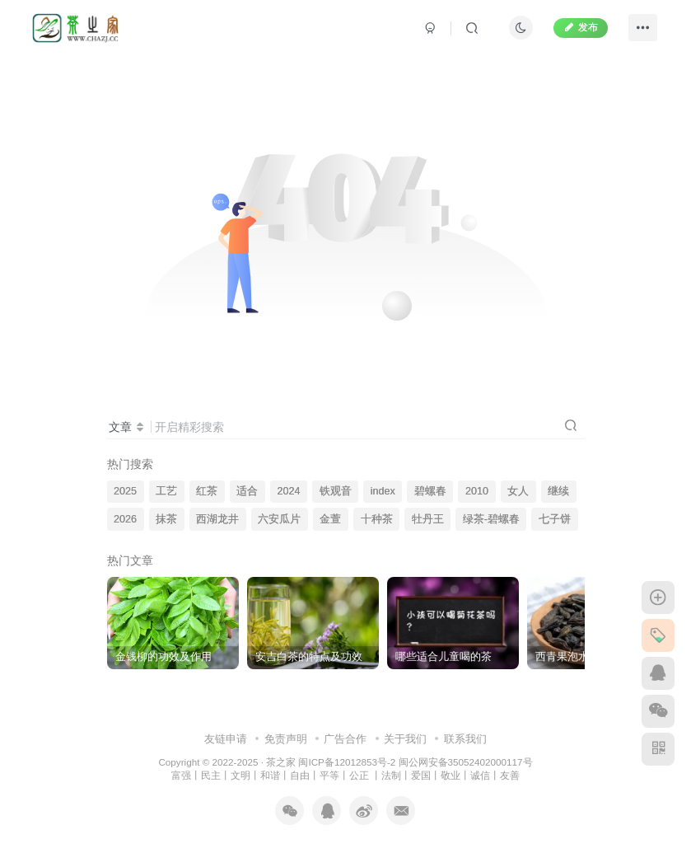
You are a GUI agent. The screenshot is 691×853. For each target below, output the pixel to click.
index (383, 491)
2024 (288, 491)
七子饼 (555, 519)
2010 (476, 491)
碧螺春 (430, 491)
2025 (125, 491)
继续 (558, 491)
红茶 (206, 491)
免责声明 (285, 739)
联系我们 (465, 739)
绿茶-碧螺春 (491, 519)
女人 (518, 491)
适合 (247, 491)
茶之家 (281, 762)
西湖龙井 (217, 519)
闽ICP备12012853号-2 (346, 762)
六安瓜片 (279, 519)
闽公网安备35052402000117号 (466, 762)
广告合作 (345, 739)
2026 (125, 519)
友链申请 (225, 739)
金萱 (330, 519)
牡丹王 (428, 519)
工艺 (166, 491)
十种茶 (377, 519)
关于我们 (405, 739)
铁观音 (336, 491)
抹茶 (166, 519)
